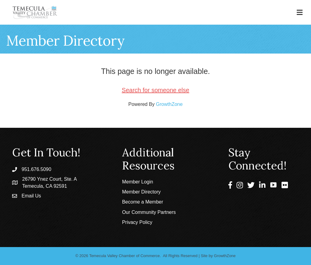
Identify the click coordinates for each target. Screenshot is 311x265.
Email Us (31, 195)
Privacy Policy (137, 222)
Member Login (137, 181)
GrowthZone (169, 104)
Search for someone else (155, 90)
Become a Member (142, 201)
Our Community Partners (149, 212)
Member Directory (141, 191)
